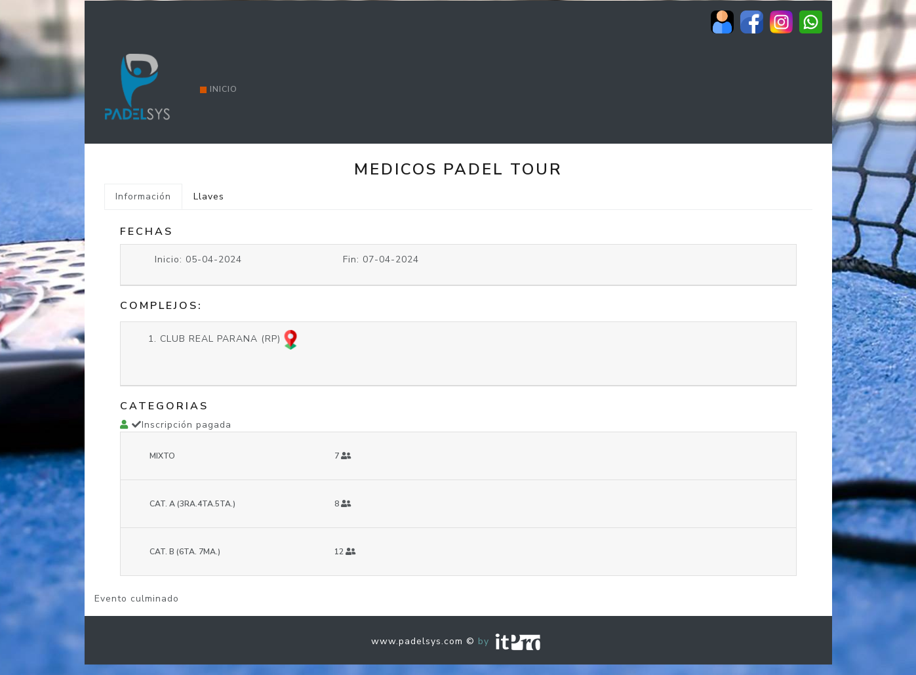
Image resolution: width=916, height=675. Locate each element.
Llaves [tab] (208, 196)
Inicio (218, 89)
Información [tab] (143, 196)
